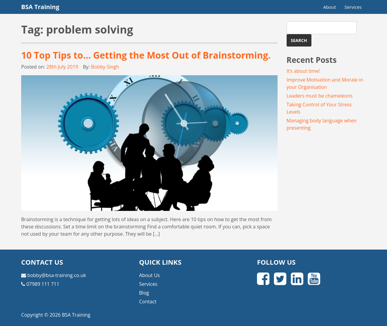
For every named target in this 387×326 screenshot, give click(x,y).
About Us (149, 275)
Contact (147, 301)
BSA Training (40, 7)
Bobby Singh (105, 66)
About (329, 7)
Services (353, 7)
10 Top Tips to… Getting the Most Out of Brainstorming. (146, 55)
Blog (144, 292)
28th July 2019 (62, 66)
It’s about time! (303, 71)
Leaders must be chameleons (320, 95)
